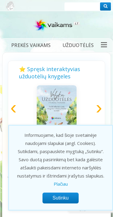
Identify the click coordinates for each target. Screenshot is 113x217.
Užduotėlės (78, 45)
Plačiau (61, 184)
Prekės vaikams (31, 45)
